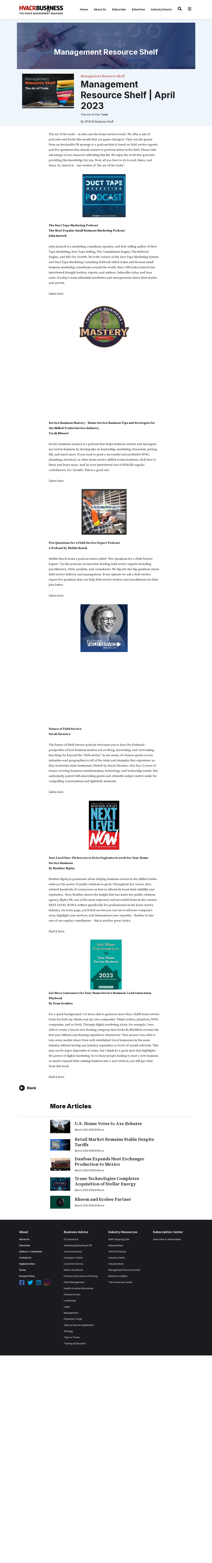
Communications (73, 1251)
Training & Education (75, 1343)
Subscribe (119, 9)
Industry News (116, 1263)
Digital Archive (27, 1263)
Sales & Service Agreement (79, 1325)
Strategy (68, 1331)
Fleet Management (74, 1282)
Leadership (70, 1300)
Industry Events (161, 9)
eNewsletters (115, 1245)
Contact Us (25, 1257)
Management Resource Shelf (124, 1270)
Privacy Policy (27, 1276)
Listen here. (56, 481)
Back (31, 1088)
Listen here (56, 294)
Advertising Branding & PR (78, 1245)
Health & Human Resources (78, 1288)
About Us (100, 9)
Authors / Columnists (30, 1251)
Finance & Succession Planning (81, 1276)
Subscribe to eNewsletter (167, 1239)
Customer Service (73, 1263)
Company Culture (73, 1257)
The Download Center (120, 1282)
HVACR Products (117, 1251)
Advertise (138, 9)
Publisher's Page (73, 1319)
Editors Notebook (73, 1270)
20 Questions (71, 1239)
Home (84, 9)
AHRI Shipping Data (118, 1239)
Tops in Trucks (72, 1337)
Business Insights (117, 1276)
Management (71, 1312)
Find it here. (57, 931)
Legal (67, 1306)
